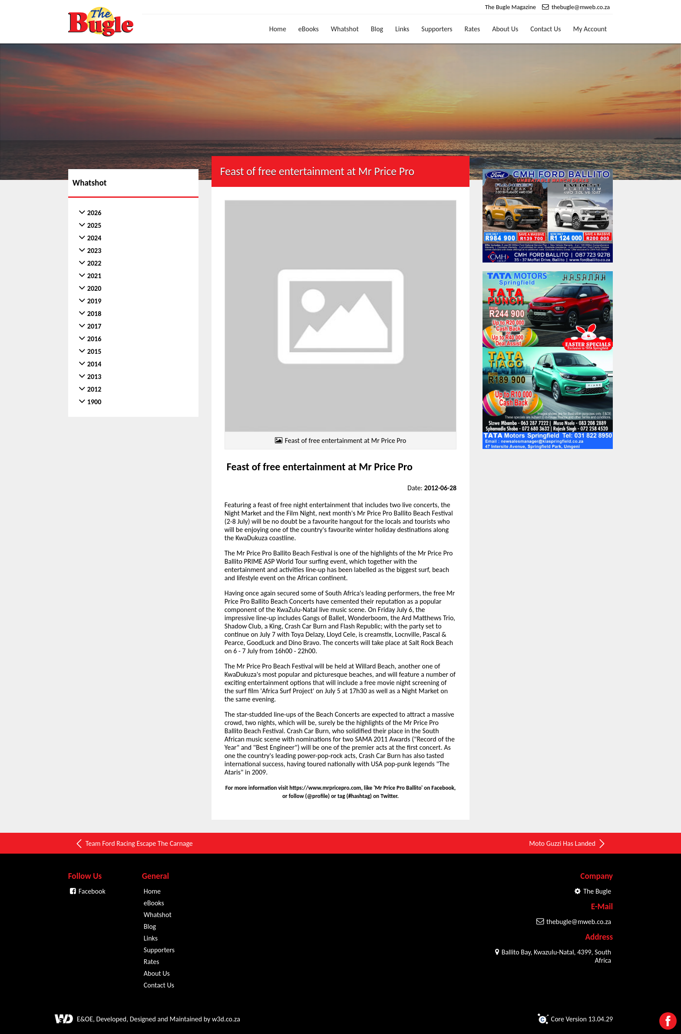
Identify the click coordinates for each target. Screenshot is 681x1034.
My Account (590, 29)
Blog (377, 29)
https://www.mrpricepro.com (325, 787)
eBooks (308, 29)
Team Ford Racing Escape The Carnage (134, 843)
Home (277, 29)
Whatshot (345, 29)
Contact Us (545, 29)
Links (402, 29)
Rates (472, 29)
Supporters (436, 29)
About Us (505, 29)
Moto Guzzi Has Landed (567, 843)
